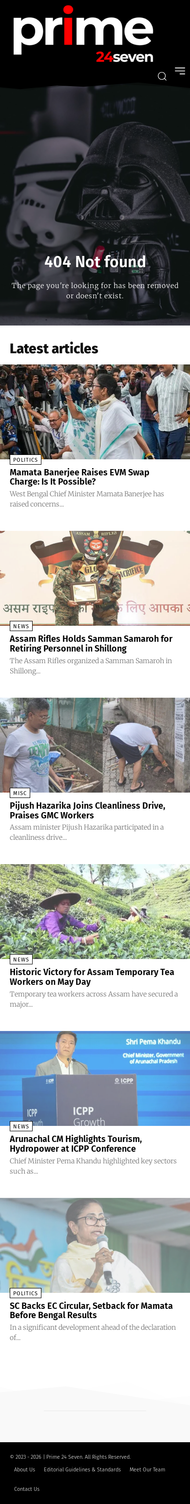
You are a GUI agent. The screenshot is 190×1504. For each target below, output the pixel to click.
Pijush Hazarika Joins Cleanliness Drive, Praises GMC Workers (87, 810)
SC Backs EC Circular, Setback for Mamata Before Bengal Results (91, 1311)
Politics (25, 460)
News (21, 626)
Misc (20, 793)
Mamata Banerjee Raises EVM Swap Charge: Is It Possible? (80, 477)
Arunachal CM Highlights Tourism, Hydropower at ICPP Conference (76, 1144)
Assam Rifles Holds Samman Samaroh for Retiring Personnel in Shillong (91, 644)
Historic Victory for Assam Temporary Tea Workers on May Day (92, 977)
